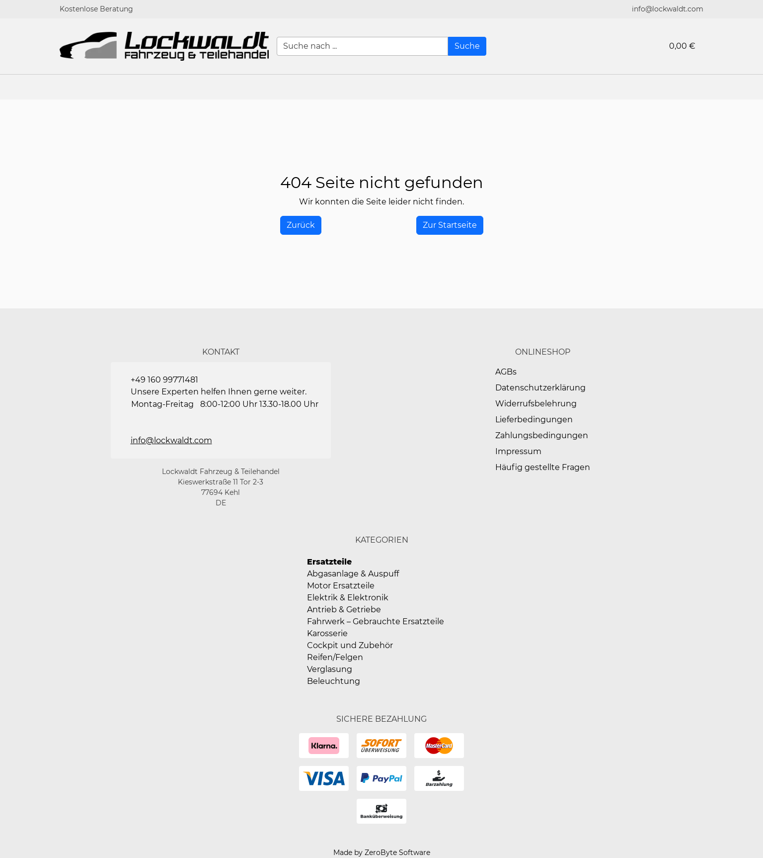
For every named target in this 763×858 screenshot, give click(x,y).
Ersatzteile (329, 562)
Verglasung (329, 669)
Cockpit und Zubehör (350, 645)
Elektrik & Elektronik (347, 597)
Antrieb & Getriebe (344, 609)
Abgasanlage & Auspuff (353, 573)
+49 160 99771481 (164, 379)
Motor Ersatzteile (341, 585)
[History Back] (300, 225)
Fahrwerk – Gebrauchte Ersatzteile (375, 621)
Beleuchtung (333, 681)
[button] (750, 87)
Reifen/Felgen (335, 657)
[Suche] (467, 46)
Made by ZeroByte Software (381, 852)
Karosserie (327, 633)
